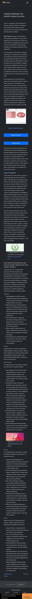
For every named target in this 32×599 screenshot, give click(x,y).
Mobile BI (25, 574)
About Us (7, 592)
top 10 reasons (16, 441)
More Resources (16, 590)
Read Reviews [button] (16, 143)
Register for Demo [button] (16, 135)
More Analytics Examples (16, 128)
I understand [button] (27, 596)
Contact (16, 592)
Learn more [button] (4, 597)
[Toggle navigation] (27, 2)
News (25, 592)
